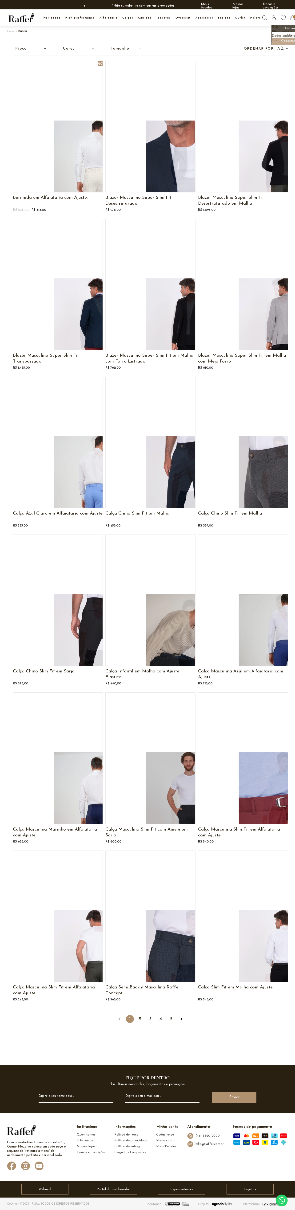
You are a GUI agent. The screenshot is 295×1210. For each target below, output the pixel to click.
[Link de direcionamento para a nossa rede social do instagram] (25, 1166)
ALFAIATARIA (109, 17)
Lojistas (250, 1189)
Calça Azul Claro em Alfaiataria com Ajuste (58, 513)
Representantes (181, 1189)
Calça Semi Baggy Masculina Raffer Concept (142, 990)
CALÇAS (127, 17)
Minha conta (165, 1140)
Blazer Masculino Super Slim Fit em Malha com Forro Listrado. (149, 358)
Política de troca (126, 1134)
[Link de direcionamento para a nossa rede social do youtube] (39, 1166)
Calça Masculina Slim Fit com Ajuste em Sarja (146, 832)
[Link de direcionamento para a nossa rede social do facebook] (11, 1166)
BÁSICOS (224, 17)
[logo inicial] (21, 17)
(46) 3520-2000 (203, 1136)
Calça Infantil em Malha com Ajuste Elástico (142, 674)
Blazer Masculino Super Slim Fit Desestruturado (138, 200)
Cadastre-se (165, 1134)
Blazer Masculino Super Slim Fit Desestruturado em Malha (231, 200)
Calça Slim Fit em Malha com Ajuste (235, 987)
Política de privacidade (130, 1140)
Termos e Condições (91, 1152)
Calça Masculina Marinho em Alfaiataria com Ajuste (55, 832)
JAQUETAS (163, 17)
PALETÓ (255, 17)
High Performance (80, 17)
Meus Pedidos (166, 1146)
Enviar (234, 1097)
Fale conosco (86, 1140)
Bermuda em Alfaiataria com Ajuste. (50, 197)
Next (201, 6)
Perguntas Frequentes (130, 1152)
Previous (85, 6)
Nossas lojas (237, 5)
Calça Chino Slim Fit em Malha (137, 513)
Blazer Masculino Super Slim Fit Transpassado (46, 358)
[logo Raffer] (21, 1131)
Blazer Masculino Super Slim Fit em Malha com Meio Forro (242, 358)
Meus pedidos (206, 5)
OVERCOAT (183, 17)
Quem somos (86, 1134)
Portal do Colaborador (113, 1189)
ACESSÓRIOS (204, 17)
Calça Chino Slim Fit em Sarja (44, 671)
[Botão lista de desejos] (283, 18)
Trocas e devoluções (271, 5)
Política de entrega (128, 1146)
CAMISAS (144, 17)
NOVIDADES (52, 17)
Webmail (45, 1189)
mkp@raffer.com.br (205, 1144)
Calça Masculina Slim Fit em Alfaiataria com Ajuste (239, 832)
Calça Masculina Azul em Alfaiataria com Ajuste (240, 674)
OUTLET (240, 17)
